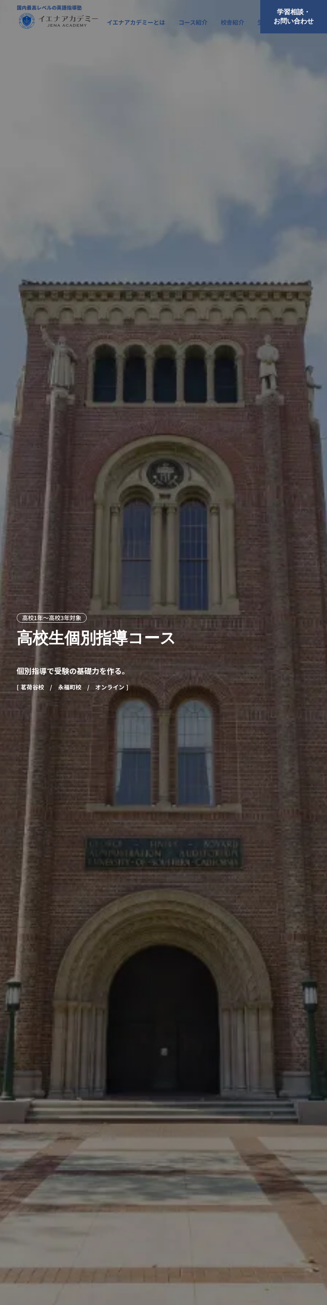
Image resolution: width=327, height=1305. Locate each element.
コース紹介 (193, 22)
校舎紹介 (232, 22)
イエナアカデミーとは (136, 22)
